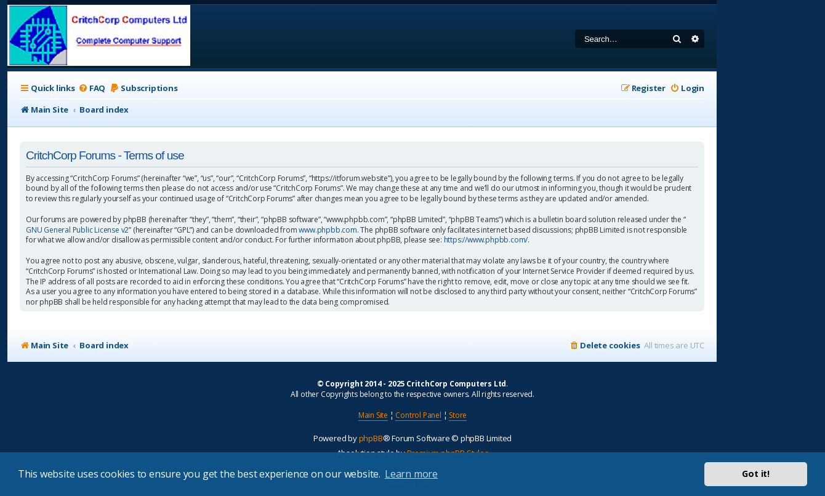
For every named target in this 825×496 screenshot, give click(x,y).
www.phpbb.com (327, 230)
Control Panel (418, 415)
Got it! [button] (756, 473)
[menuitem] (91, 88)
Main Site (373, 415)
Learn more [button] (411, 474)
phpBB (371, 438)
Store (458, 415)
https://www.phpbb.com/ (486, 240)
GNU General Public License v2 (77, 230)
